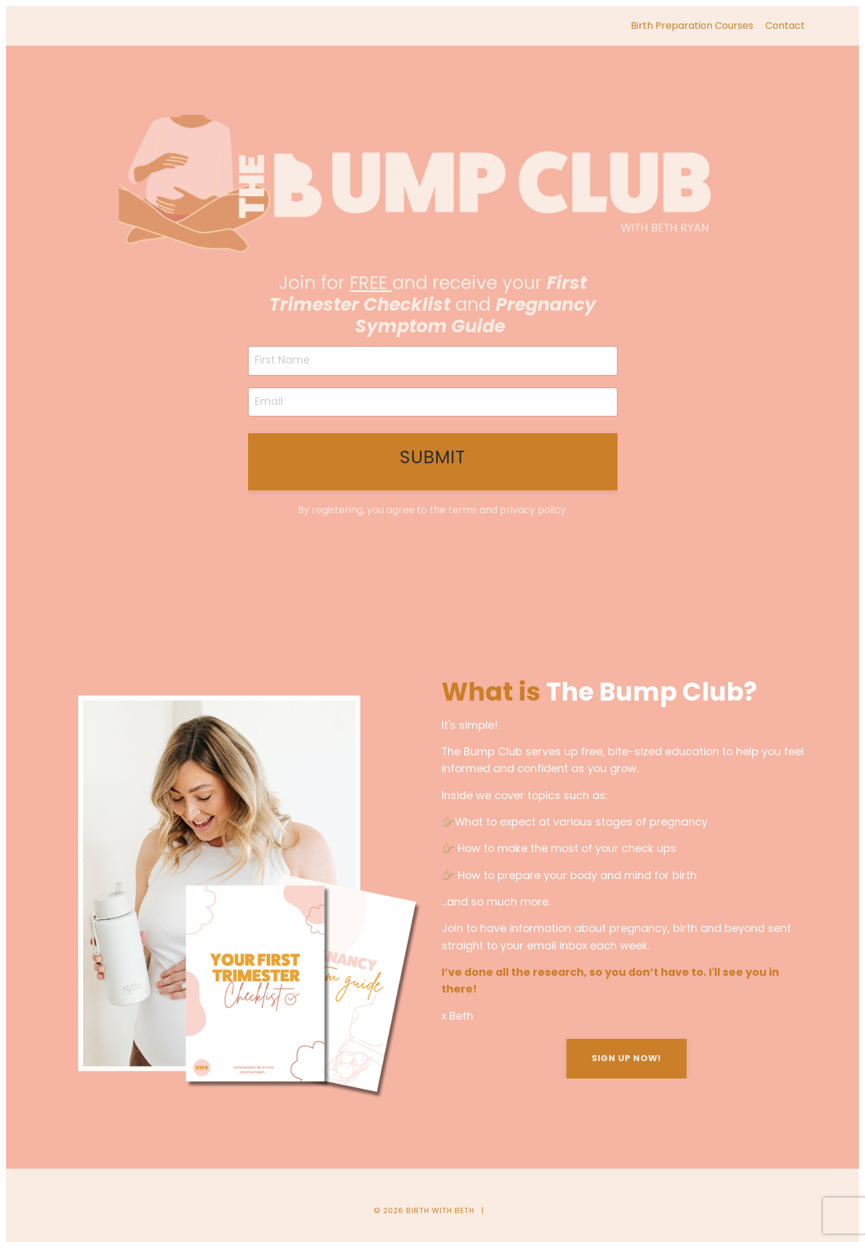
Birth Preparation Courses (692, 25)
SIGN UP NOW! (626, 1061)
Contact (785, 25)
